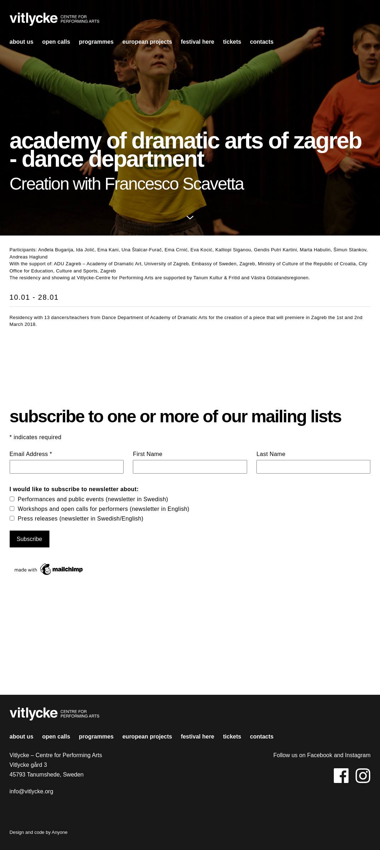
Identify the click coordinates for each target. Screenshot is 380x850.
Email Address (31, 454)
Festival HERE (197, 42)
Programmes (96, 42)
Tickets (232, 42)
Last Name (270, 454)
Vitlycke (54, 21)
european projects (147, 42)
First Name (147, 454)
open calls (56, 42)
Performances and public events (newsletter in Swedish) (93, 499)
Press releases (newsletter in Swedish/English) (81, 519)
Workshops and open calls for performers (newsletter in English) (103, 509)
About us (22, 42)
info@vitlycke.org (31, 791)
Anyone (59, 832)
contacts (262, 42)
